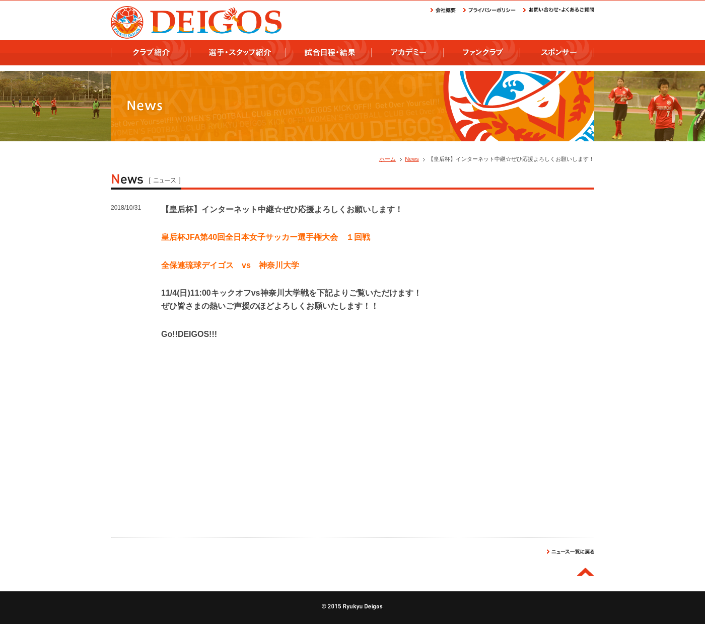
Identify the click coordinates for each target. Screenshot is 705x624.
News (412, 159)
